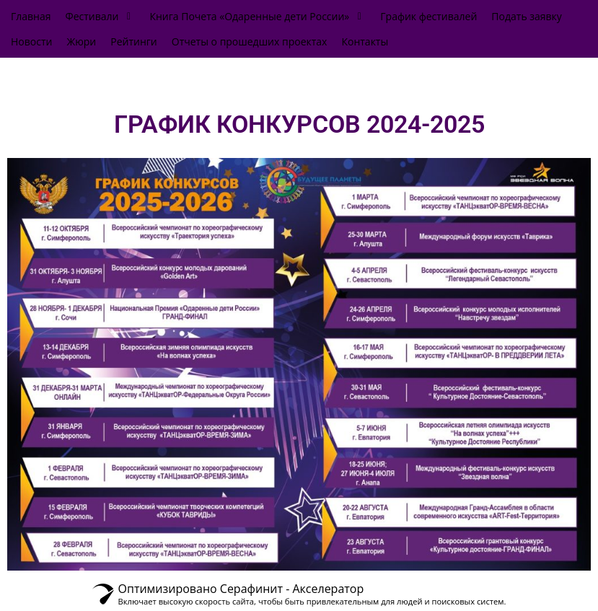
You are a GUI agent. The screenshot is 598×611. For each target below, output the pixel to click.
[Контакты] (364, 41)
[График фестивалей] (428, 16)
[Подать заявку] (526, 16)
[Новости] (31, 41)
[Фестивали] (100, 16)
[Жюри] (81, 41)
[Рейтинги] (133, 41)
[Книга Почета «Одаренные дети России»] (257, 16)
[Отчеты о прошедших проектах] (249, 41)
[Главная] (31, 16)
